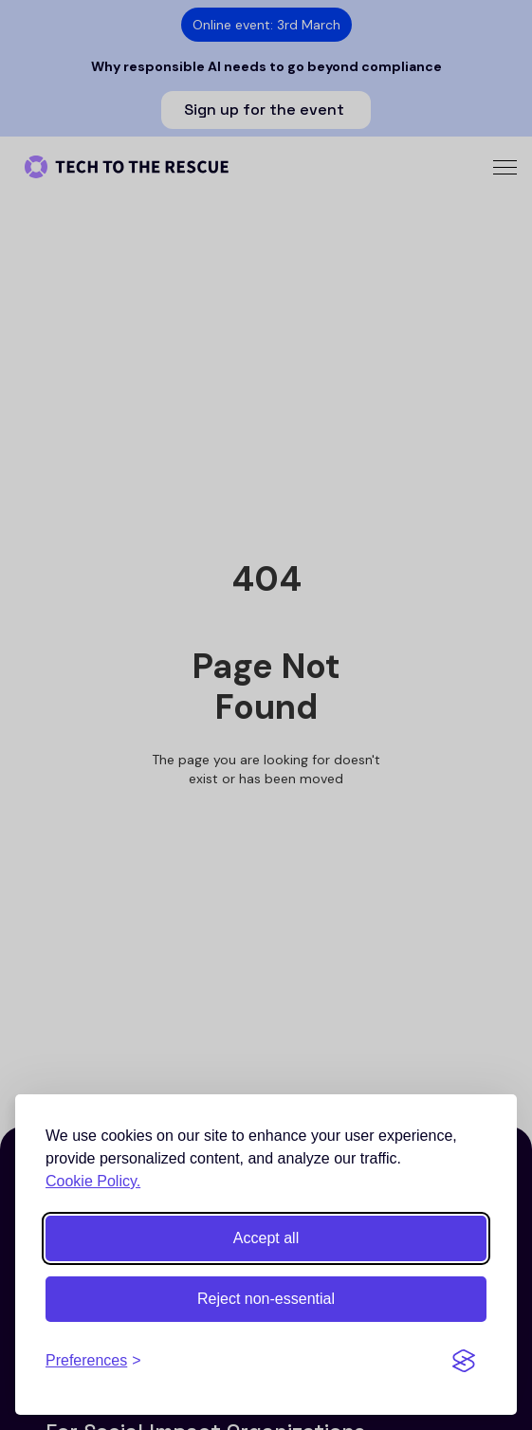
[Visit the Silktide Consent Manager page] (463, 1361)
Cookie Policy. (93, 1181)
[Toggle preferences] (93, 1360)
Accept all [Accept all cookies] (266, 1238)
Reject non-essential (266, 1299)
